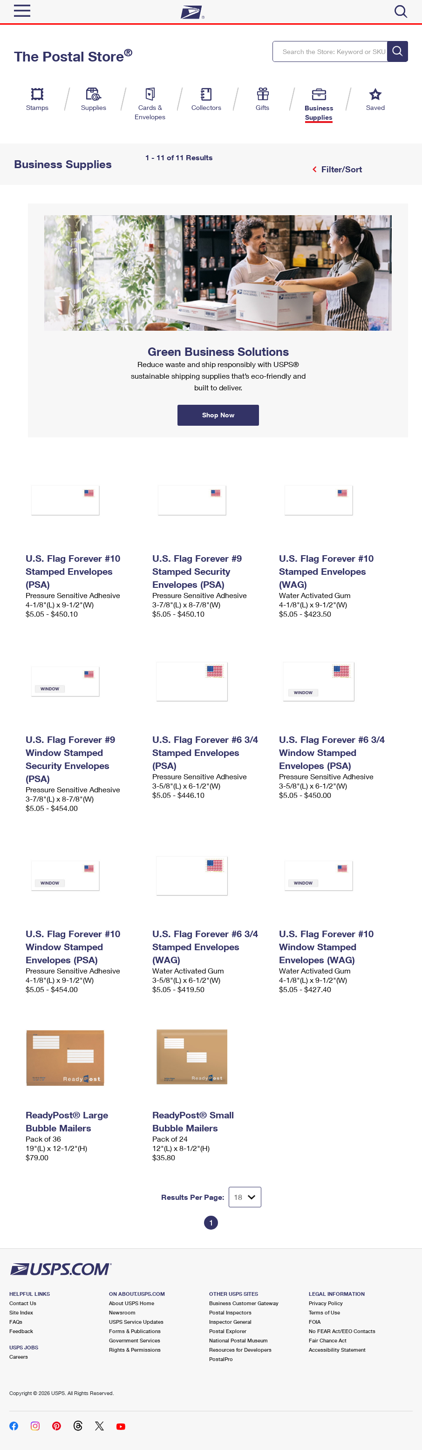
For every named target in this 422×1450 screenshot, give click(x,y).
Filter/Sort (340, 169)
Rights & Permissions (135, 1350)
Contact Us (22, 1303)
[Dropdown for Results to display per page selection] (245, 1197)
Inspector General (230, 1322)
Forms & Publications (135, 1331)
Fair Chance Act (328, 1340)
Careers (18, 1357)
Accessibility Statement (337, 1350)
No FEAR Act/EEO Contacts (342, 1331)
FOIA (314, 1322)
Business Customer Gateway (244, 1303)
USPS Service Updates (136, 1322)
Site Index (21, 1312)
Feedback (21, 1331)
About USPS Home (131, 1303)
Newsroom (122, 1312)
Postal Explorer (227, 1331)
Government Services (134, 1340)
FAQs (15, 1322)
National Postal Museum (238, 1340)
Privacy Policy (326, 1303)
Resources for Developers (240, 1350)
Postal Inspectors (230, 1312)
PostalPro (221, 1359)
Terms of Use (324, 1312)
